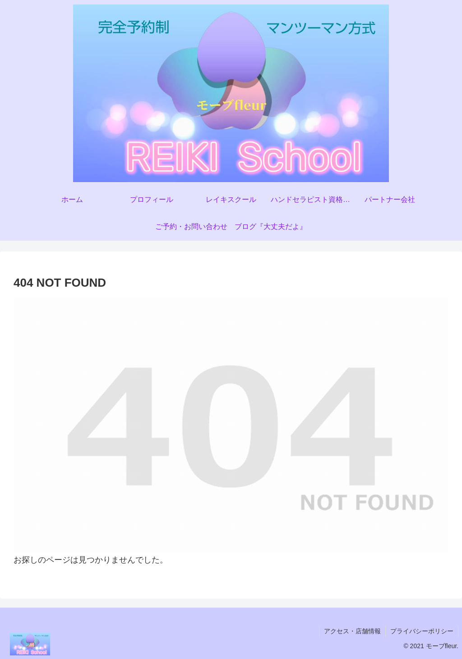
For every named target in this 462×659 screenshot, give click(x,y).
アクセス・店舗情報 (352, 631)
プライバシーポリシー (421, 631)
